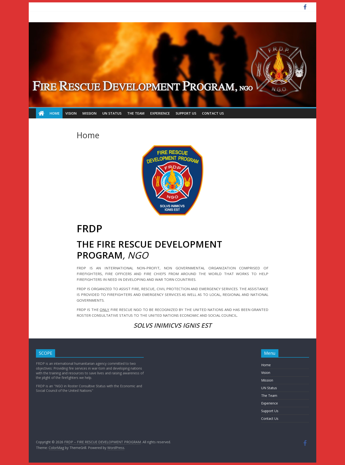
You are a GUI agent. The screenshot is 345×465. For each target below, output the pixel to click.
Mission (89, 113)
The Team (135, 113)
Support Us (186, 113)
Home (55, 113)
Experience (160, 113)
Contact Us (213, 113)
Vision (71, 113)
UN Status (111, 113)
